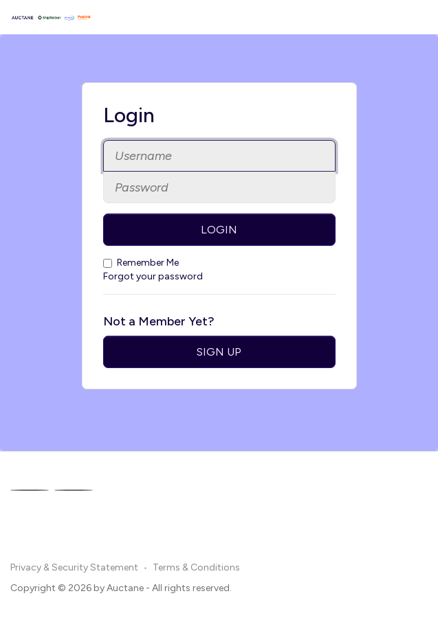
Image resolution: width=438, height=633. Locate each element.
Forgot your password (153, 276)
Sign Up (219, 351)
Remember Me (141, 262)
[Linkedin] (73, 490)
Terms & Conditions (196, 567)
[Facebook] (29, 490)
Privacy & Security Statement (74, 567)
